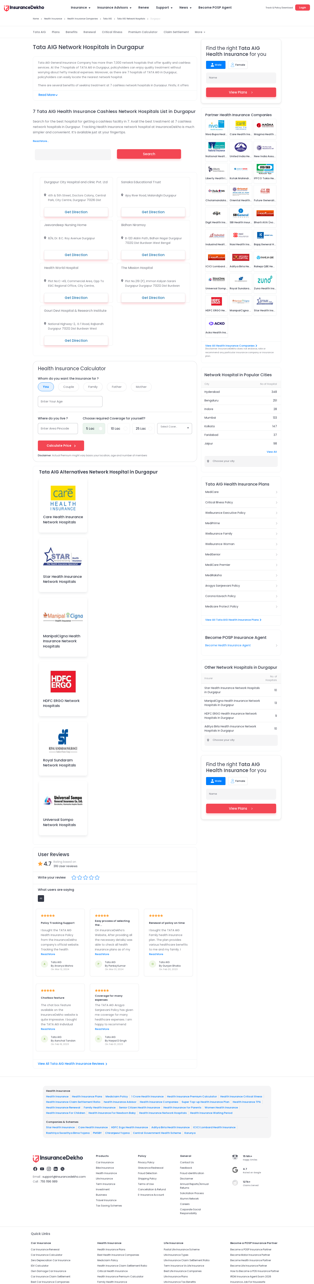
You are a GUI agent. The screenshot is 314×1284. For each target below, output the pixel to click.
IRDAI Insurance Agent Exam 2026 (250, 1276)
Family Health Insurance (100, 1107)
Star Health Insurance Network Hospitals (62, 579)
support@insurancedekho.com (64, 1177)
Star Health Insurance (60, 1127)
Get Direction (76, 212)
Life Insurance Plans (176, 1276)
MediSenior (212, 554)
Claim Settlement (176, 32)
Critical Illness (112, 32)
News (185, 7)
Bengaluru (211, 400)
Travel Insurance (106, 1200)
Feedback (186, 1167)
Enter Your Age (52, 401)
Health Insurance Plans (87, 1096)
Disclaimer (186, 1178)
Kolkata (209, 426)
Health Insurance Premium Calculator (192, 1096)
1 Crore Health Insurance (147, 1096)
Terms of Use (146, 1184)
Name (213, 77)
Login (302, 7)
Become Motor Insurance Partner (250, 1255)
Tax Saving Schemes (109, 1205)
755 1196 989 (48, 1181)
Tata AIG (39, 32)
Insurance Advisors (114, 7)
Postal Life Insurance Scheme (181, 1249)
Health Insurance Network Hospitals (163, 1113)
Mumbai (210, 418)
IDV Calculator (39, 1265)
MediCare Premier (217, 565)
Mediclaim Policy (117, 1096)
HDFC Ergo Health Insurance (129, 1127)
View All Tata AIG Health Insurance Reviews (72, 1064)
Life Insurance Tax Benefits (180, 1282)
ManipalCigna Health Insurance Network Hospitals (61, 641)
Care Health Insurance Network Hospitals (63, 519)
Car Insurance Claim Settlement (50, 1276)
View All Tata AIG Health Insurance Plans (233, 620)
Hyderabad (212, 392)
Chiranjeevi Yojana (117, 1133)
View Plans (241, 92)
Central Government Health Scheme (157, 1133)
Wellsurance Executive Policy (225, 513)
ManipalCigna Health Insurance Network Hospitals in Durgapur (232, 703)
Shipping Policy (147, 1178)
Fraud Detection (147, 1173)
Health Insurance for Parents (182, 1107)
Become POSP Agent (215, 7)
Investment (103, 1189)
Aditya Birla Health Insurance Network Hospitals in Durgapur (230, 728)
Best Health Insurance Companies (118, 1255)
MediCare (212, 492)
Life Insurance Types (176, 1255)
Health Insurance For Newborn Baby (112, 1113)
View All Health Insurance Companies (231, 346)
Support (164, 7)
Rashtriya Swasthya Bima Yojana (68, 1133)
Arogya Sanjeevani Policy (222, 586)
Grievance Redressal (150, 1167)
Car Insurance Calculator (46, 1255)
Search (149, 154)
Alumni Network (189, 1198)
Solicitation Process (192, 1193)
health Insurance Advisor (120, 1102)
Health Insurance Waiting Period (211, 1113)
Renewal (90, 32)
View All (272, 452)
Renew (143, 7)
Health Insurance (57, 1096)
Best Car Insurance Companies (50, 1282)
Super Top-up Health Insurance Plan (205, 1102)
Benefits (71, 32)
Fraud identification (192, 1173)
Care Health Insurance (93, 1127)
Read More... (41, 141)
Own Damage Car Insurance (48, 1271)
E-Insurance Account (151, 1195)
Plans (56, 32)
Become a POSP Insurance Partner (250, 1249)
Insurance (80, 7)
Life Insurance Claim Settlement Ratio (186, 1260)
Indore (208, 409)
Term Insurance (105, 1184)
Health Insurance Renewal (63, 1107)
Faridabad (211, 435)
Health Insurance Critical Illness (241, 1096)
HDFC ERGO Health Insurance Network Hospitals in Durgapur (230, 716)
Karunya (189, 1133)
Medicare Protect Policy (221, 606)
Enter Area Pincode (55, 428)
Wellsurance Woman (219, 544)
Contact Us (187, 1162)
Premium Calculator (143, 32)
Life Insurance (104, 1178)
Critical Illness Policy (219, 502)
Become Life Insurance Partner (248, 1265)
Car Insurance (105, 1162)
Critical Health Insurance (112, 1271)
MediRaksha (213, 575)
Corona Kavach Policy (220, 596)
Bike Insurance (105, 1167)
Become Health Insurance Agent (228, 645)
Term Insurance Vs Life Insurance (184, 1265)
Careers (185, 1204)
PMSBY (97, 1133)
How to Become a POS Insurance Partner (254, 1271)
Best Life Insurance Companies (183, 1271)
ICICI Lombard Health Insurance (214, 1127)
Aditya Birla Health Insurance (170, 1127)
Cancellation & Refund (152, 1189)
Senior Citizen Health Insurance (139, 1107)
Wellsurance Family (218, 534)
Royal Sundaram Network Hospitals (59, 763)
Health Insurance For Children (65, 1113)
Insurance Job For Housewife (247, 1282)
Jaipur (208, 443)
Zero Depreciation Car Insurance (50, 1260)
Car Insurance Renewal (45, 1249)
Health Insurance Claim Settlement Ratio (73, 1102)
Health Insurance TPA (247, 1102)
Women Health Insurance (221, 1107)
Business (101, 1195)
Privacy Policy (146, 1162)
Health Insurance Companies (159, 1102)
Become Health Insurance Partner (250, 1260)
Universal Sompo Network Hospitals (59, 822)
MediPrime (212, 523)
